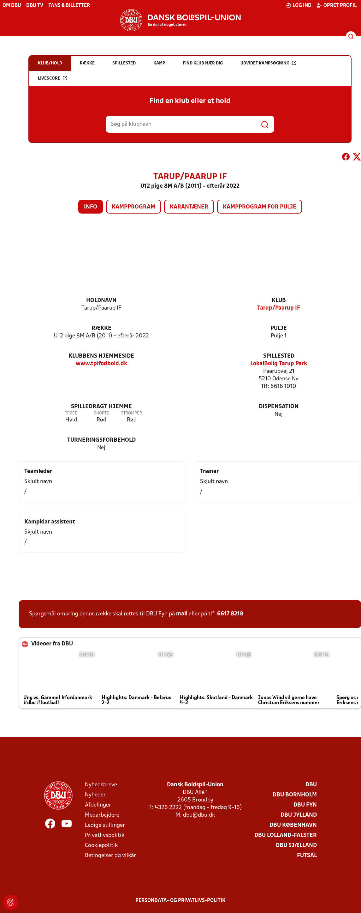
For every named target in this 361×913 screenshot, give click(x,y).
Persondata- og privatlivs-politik (180, 900)
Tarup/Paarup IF (278, 308)
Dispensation (279, 406)
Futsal (307, 855)
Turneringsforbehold (101, 440)
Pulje (278, 328)
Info (90, 207)
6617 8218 (230, 614)
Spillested (278, 356)
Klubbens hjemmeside (101, 356)
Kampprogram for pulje (259, 207)
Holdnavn (101, 300)
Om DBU (12, 5)
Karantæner (189, 207)
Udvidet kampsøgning (268, 63)
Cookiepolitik (101, 845)
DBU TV (34, 5)
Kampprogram (133, 207)
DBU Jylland (299, 815)
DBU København (293, 825)
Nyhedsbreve (101, 785)
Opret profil (337, 5)
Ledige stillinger (105, 825)
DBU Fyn (305, 805)
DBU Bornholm (295, 795)
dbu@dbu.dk (199, 815)
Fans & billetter (69, 5)
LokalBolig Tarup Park (278, 363)
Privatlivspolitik (104, 835)
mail (181, 614)
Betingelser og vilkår (110, 855)
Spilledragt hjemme (101, 406)
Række (101, 328)
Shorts (101, 413)
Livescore (52, 78)
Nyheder (95, 795)
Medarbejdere (102, 815)
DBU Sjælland (296, 845)
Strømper (131, 413)
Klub (279, 300)
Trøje (71, 413)
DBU (311, 785)
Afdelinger (98, 805)
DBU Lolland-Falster (285, 835)
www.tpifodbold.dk (101, 363)
